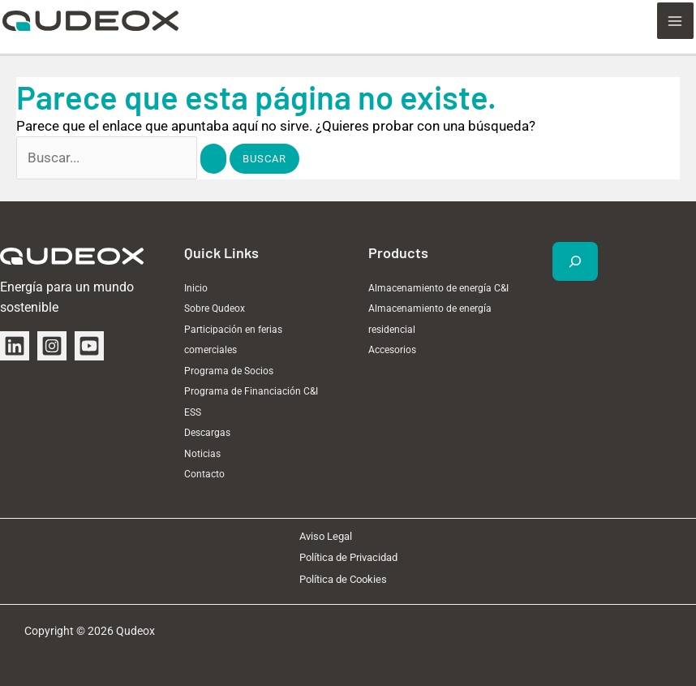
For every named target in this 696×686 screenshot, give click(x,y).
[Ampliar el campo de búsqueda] (575, 260)
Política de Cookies (343, 578)
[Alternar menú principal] (678, 18)
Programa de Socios (228, 370)
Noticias (202, 453)
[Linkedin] (14, 345)
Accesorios (392, 350)
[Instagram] (52, 345)
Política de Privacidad (348, 557)
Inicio (196, 287)
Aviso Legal (325, 535)
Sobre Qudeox (214, 308)
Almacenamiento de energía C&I (438, 287)
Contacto (204, 474)
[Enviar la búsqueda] (213, 158)
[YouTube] (89, 345)
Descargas (207, 432)
